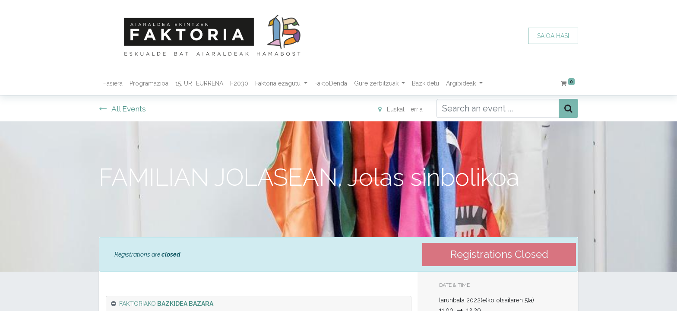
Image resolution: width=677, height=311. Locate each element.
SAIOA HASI (553, 35)
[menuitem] (112, 84)
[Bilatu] (568, 108)
